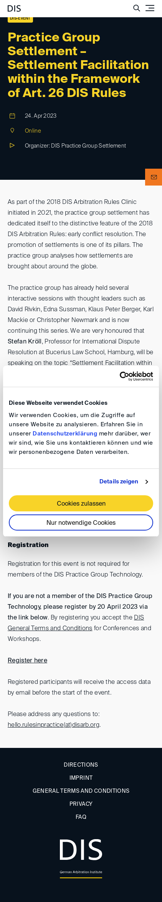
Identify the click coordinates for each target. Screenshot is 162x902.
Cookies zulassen (81, 504)
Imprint (81, 778)
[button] (153, 177)
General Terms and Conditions (81, 791)
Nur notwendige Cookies (81, 523)
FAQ (81, 817)
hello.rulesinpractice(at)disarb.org (53, 725)
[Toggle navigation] (149, 8)
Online (33, 131)
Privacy (81, 804)
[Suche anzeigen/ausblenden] (136, 8)
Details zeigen (118, 482)
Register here (27, 661)
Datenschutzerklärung (65, 434)
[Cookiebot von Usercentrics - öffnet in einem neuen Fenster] (119, 376)
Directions (81, 765)
